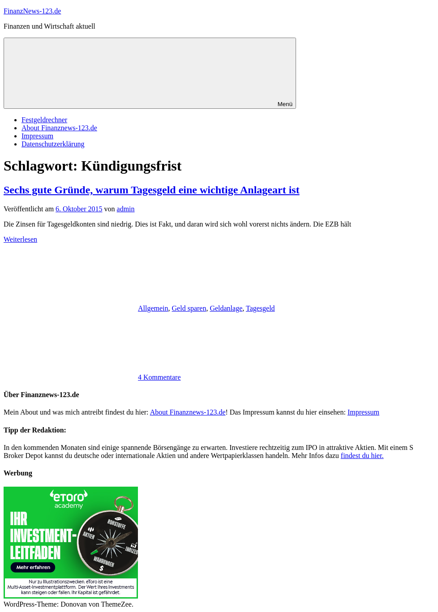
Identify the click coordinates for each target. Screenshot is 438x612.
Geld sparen (189, 308)
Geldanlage (226, 308)
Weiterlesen (20, 239)
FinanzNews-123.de (32, 11)
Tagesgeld (260, 308)
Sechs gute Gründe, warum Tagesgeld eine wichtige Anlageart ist (152, 190)
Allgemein (153, 308)
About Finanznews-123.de (59, 128)
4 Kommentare (159, 377)
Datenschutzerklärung (52, 144)
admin (126, 209)
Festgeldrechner (44, 120)
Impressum (37, 136)
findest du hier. (362, 455)
